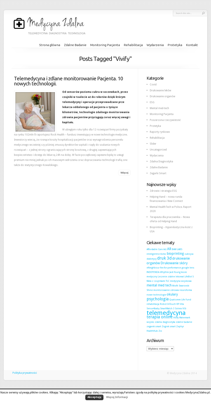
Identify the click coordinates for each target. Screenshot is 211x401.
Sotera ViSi (180, 308)
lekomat (180, 276)
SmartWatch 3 (167, 308)
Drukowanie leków (160, 90)
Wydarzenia (155, 45)
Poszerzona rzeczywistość (165, 120)
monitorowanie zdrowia (166, 290)
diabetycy (152, 258)
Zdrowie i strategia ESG (163, 190)
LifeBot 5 (189, 276)
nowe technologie (156, 294)
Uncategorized (158, 149)
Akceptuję (94, 397)
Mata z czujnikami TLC (158, 281)
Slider (153, 143)
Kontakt (192, 45)
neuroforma (185, 290)
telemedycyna (166, 312)
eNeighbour (153, 267)
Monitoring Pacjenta (105, 45)
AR (169, 249)
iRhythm (164, 272)
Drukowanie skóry (174, 263)
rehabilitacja (153, 304)
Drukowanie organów (162, 96)
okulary (172, 294)
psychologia (158, 299)
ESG (152, 102)
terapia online (160, 317)
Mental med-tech (159, 108)
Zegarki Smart (158, 173)
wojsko (150, 322)
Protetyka (175, 45)
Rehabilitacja (133, 45)
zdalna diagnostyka (165, 322)
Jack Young (174, 272)
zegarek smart (154, 326)
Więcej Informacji (117, 397)
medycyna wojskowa (181, 281)
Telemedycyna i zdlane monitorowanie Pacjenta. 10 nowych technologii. (68, 81)
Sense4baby (153, 308)
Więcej (124, 172)
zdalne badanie (184, 322)
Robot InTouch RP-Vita (172, 304)
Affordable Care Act (157, 249)
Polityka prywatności (24, 372)
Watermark (184, 317)
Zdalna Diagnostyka (161, 161)
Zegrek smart (169, 326)
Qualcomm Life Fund (180, 299)
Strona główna (49, 45)
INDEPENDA (153, 272)
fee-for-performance (170, 267)
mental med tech (159, 285)
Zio (160, 331)
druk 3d (164, 258)
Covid (153, 84)
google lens (188, 267)
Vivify (176, 317)
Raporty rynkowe (160, 131)
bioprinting (175, 254)
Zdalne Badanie (75, 45)
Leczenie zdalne (166, 276)
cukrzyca (189, 254)
